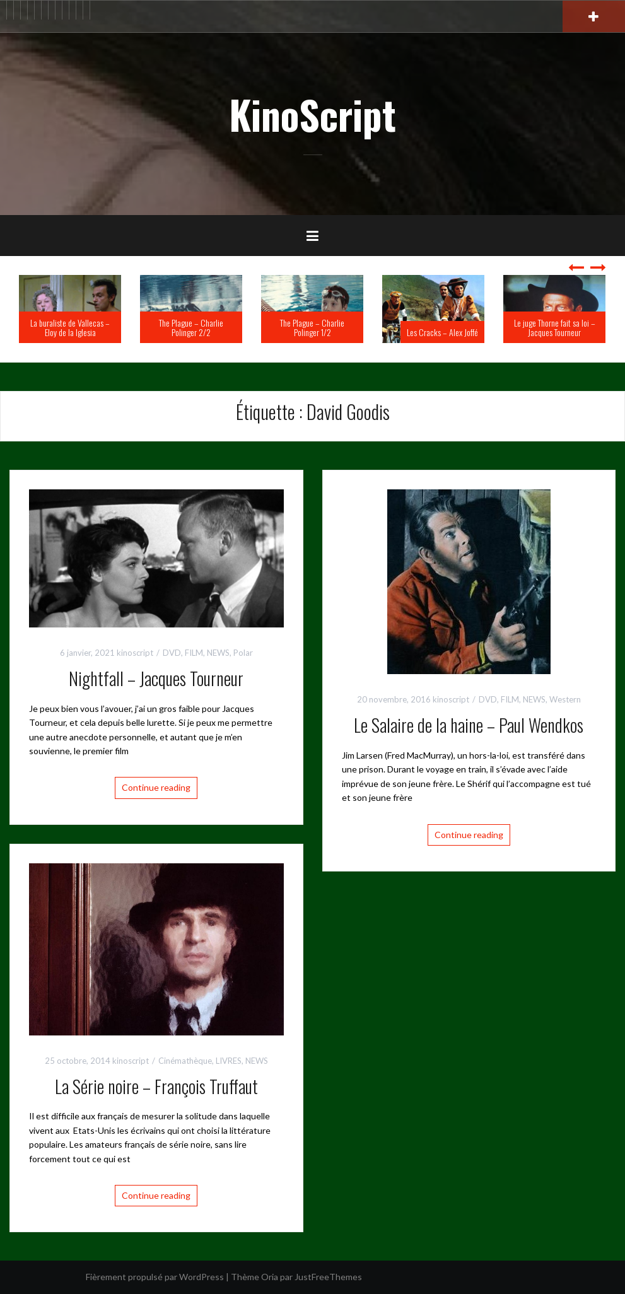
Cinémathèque (185, 1061)
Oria (269, 1276)
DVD (172, 653)
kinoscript (135, 653)
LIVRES (229, 1061)
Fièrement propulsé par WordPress (155, 1276)
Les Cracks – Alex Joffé (442, 332)
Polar (243, 653)
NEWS (218, 653)
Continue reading (156, 787)
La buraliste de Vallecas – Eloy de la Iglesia (70, 327)
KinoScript (312, 114)
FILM (194, 653)
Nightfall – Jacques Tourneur (156, 678)
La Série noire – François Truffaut (156, 1086)
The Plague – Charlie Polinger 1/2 (312, 327)
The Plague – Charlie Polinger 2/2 (191, 327)
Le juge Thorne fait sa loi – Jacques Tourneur (554, 327)
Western (565, 699)
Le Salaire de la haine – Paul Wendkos (468, 725)
